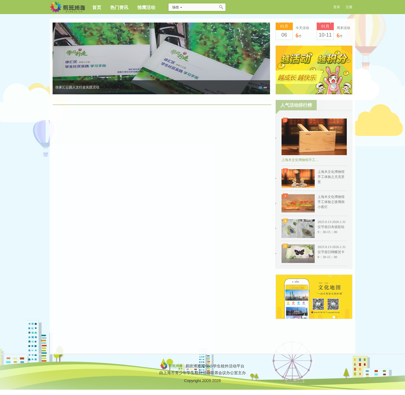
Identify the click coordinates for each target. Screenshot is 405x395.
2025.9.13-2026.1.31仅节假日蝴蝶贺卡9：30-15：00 (332, 252)
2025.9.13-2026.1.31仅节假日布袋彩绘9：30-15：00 (332, 227)
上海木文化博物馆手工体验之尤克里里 (331, 177)
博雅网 (67, 7)
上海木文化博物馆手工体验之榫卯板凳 (301, 160)
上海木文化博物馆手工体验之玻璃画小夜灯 (331, 202)
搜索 (221, 7)
